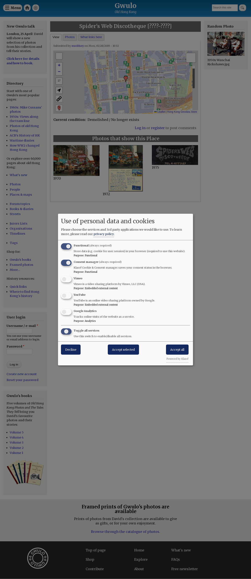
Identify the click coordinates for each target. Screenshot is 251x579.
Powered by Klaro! (177, 358)
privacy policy (103, 234)
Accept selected (123, 350)
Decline (70, 350)
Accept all (177, 350)
